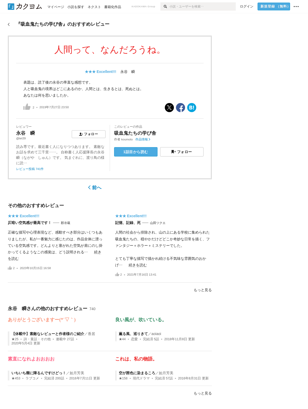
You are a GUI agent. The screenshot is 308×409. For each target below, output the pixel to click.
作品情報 (142, 139)
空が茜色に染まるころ (137, 373)
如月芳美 (77, 373)
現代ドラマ (141, 378)
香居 (91, 334)
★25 (14, 339)
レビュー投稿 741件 (30, 169)
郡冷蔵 (65, 222)
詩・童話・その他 (37, 339)
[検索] (164, 6)
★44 (122, 339)
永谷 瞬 (127, 72)
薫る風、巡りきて (133, 334)
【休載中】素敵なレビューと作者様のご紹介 (47, 334)
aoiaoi (156, 334)
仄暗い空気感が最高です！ (29, 223)
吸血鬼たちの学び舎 (135, 133)
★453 (15, 378)
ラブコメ (32, 378)
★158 (123, 378)
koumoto (127, 139)
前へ (94, 187)
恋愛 (134, 339)
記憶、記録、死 (128, 223)
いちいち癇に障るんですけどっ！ (38, 373)
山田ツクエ (158, 222)
